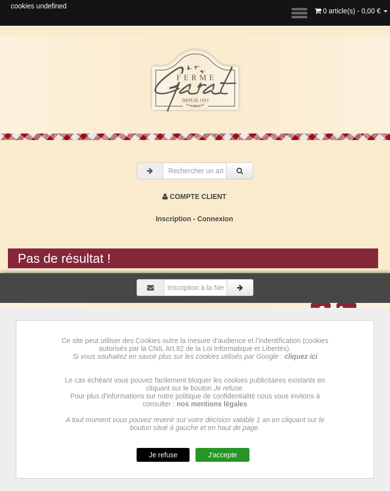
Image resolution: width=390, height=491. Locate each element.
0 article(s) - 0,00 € (351, 11)
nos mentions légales (212, 404)
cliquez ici (301, 356)
